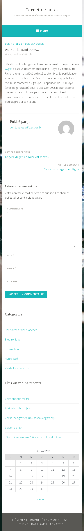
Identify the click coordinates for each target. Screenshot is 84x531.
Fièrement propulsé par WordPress (40, 520)
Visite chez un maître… (19, 399)
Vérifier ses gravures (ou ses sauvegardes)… (31, 418)
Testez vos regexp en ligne (61, 167)
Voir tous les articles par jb (25, 127)
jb (31, 54)
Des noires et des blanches (24, 43)
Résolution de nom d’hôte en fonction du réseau (34, 437)
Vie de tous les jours (16, 368)
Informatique (12, 349)
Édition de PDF (13, 427)
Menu (44, 30)
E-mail (11, 268)
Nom (10, 255)
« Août (41, 499)
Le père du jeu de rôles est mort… (27, 154)
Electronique (13, 339)
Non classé (11, 358)
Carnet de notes (42, 10)
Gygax (8, 68)
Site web (12, 281)
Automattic (55, 524)
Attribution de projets (17, 408)
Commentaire (15, 210)
